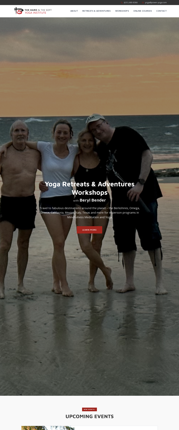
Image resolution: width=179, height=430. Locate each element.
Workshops (122, 11)
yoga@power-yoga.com (154, 2)
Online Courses (142, 11)
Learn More (89, 230)
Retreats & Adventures (96, 11)
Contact (161, 11)
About (74, 11)
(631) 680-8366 (129, 2)
